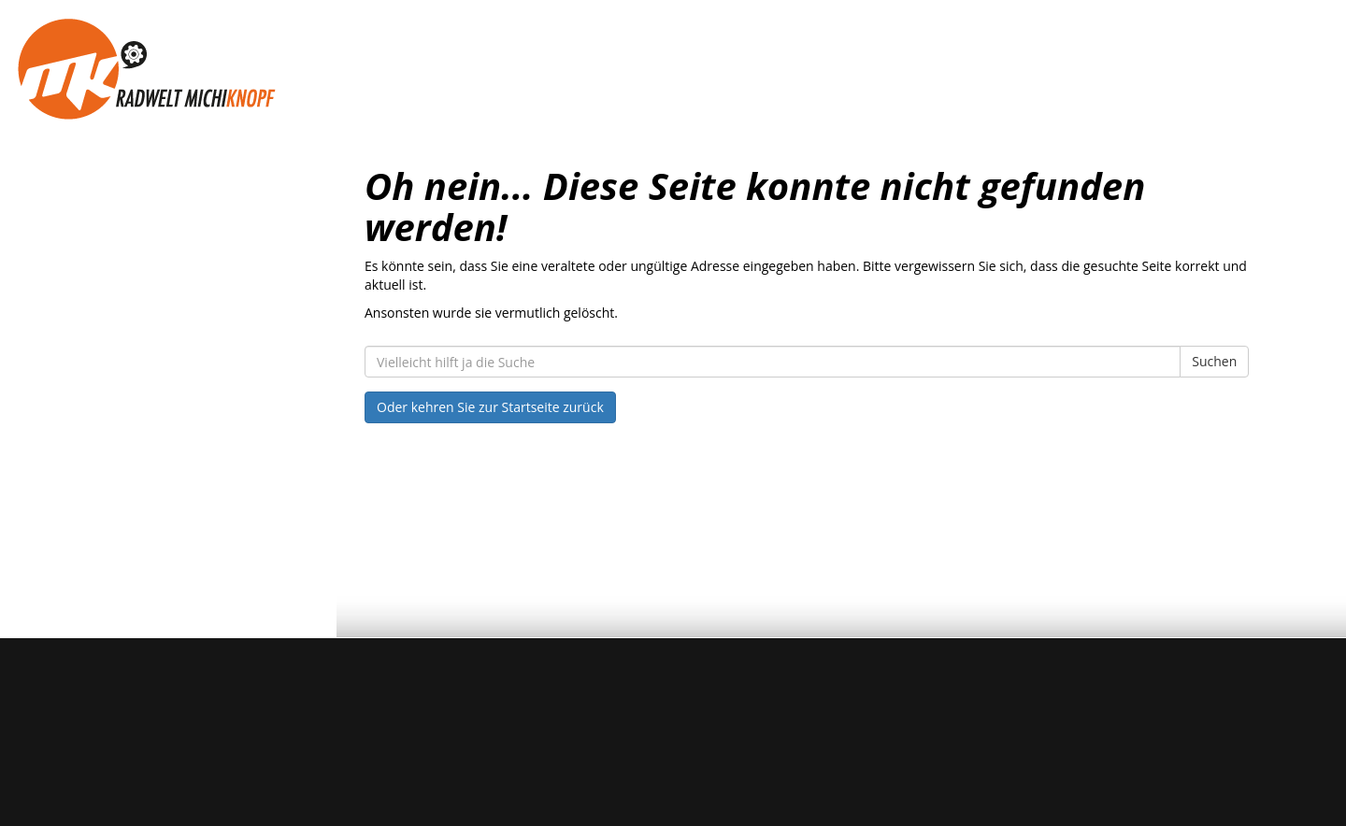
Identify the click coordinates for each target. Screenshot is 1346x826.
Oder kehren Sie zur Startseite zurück (490, 407)
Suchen (1214, 361)
